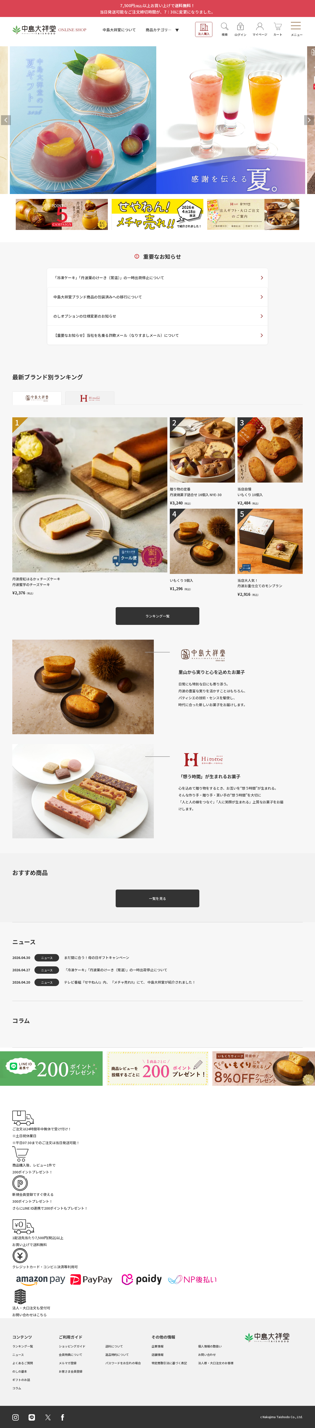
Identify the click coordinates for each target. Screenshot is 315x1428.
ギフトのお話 (21, 1380)
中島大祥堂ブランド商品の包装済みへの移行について (97, 296)
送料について (114, 1346)
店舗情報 (157, 1354)
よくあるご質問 (22, 1363)
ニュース (18, 1354)
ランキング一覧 (157, 616)
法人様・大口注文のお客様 (216, 1363)
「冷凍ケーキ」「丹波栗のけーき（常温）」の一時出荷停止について (108, 277)
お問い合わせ (207, 1354)
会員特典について (70, 1354)
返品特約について (117, 1354)
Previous (6, 120)
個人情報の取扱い (210, 1346)
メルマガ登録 (68, 1363)
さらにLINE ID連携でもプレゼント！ (50, 1208)
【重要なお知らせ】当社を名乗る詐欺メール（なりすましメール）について (116, 335)
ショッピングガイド (72, 1346)
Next (309, 120)
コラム (16, 1388)
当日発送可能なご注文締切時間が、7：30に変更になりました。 (157, 12)
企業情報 (157, 1346)
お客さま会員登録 (70, 1371)
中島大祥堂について (119, 29)
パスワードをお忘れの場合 (123, 1363)
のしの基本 (19, 1371)
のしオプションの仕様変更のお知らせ (84, 316)
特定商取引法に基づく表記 (169, 1363)
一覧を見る (157, 898)
